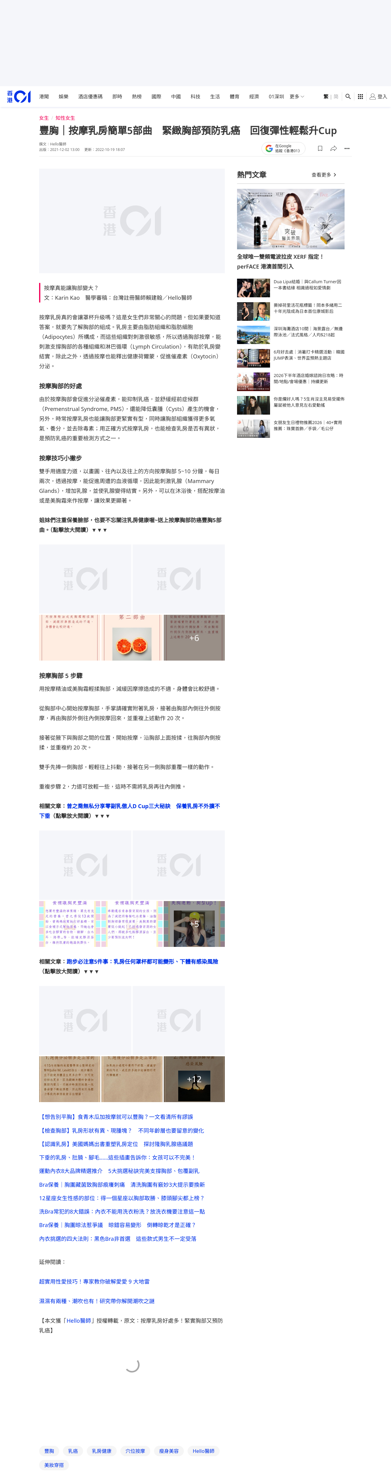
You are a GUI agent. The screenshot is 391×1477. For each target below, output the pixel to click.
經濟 (254, 96)
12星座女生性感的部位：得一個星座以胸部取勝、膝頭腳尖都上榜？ (122, 1205)
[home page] (19, 96)
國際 (156, 96)
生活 (215, 96)
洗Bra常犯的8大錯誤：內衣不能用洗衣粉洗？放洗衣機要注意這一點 (122, 1219)
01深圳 (276, 96)
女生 (44, 118)
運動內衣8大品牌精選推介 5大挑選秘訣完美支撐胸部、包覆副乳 (119, 1175)
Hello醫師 (79, 1332)
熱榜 (137, 96)
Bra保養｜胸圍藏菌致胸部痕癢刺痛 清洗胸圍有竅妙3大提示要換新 (122, 1190)
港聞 (44, 96)
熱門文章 (251, 175)
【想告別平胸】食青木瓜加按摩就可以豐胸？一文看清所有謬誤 (116, 1116)
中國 (176, 96)
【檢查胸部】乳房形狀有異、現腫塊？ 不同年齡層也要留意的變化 (121, 1131)
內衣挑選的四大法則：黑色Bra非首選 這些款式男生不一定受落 (117, 1249)
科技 (195, 96)
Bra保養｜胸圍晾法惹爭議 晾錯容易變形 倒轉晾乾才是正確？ (117, 1234)
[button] (320, 148)
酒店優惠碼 (90, 96)
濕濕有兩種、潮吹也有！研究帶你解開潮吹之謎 (97, 1312)
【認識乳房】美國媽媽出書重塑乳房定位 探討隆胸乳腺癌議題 (116, 1146)
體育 (234, 96)
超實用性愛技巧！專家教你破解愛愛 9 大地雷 (94, 1293)
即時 (117, 96)
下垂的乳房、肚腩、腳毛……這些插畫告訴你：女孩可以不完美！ (117, 1161)
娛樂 (63, 96)
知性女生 (65, 118)
